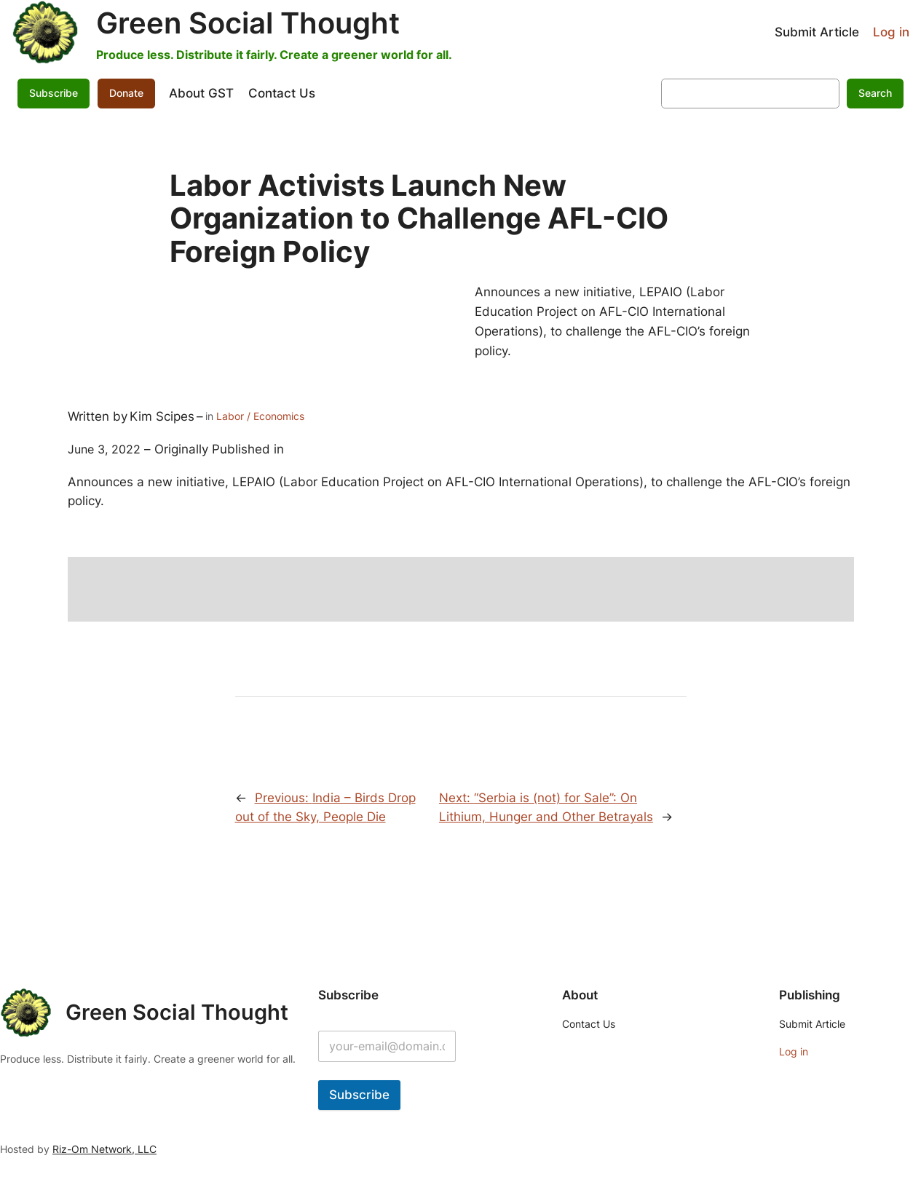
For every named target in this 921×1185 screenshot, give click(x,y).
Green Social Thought (248, 23)
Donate (126, 93)
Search (875, 93)
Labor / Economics (260, 416)
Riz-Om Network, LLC (104, 1149)
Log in (891, 32)
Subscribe (53, 93)
